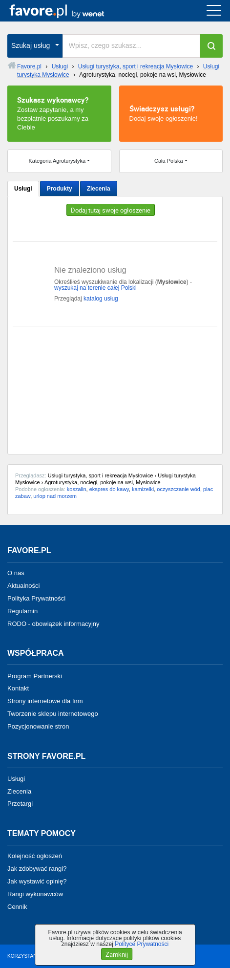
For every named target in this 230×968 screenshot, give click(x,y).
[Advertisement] (115, 386)
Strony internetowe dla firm (45, 701)
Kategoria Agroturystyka (56, 161)
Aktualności (23, 585)
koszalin (76, 489)
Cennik (17, 906)
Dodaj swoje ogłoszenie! (171, 113)
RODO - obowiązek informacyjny (53, 623)
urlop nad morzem (55, 496)
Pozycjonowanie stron (38, 726)
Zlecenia (98, 188)
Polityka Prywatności (36, 598)
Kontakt (18, 688)
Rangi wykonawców (35, 894)
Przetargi (20, 803)
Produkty (59, 188)
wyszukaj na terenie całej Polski (95, 287)
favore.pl (67, 10)
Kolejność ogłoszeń (34, 856)
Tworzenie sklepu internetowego (52, 713)
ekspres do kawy (109, 489)
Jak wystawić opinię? (36, 881)
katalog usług (101, 298)
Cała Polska (168, 161)
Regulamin (22, 611)
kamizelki (143, 489)
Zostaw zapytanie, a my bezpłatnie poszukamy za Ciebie (59, 113)
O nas (15, 573)
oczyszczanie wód (178, 489)
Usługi (23, 188)
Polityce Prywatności (141, 944)
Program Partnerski (34, 675)
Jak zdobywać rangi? (36, 868)
